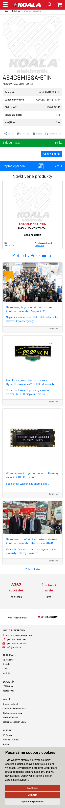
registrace (39, 245)
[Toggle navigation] (5, 4)
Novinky (6, 673)
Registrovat (8, 691)
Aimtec (5, 744)
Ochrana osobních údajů (14, 722)
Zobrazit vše (32, 569)
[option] (16, 590)
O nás (5, 668)
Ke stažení (7, 660)
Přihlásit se (7, 686)
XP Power (7, 735)
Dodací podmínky (11, 704)
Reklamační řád (10, 717)
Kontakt (6, 664)
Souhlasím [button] (32, 788)
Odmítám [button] (32, 794)
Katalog (15, 11)
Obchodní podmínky (12, 713)
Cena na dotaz (51, 153)
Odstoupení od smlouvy (13, 708)
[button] (8, 133)
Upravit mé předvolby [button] (32, 801)
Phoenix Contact (10, 739)
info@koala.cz (14, 647)
